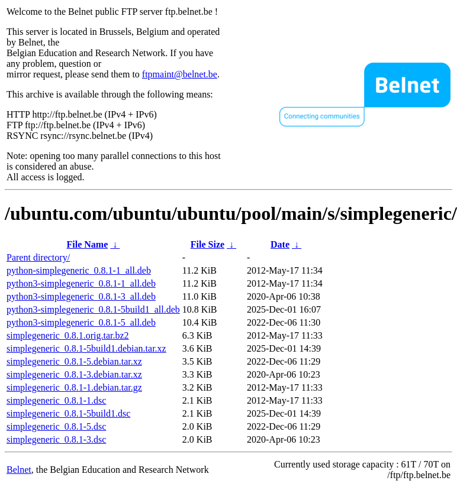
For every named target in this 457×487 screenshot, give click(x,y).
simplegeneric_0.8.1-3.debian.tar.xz (74, 374)
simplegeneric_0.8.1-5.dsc (56, 426)
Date (280, 244)
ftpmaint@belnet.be (179, 74)
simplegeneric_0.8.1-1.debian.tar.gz (74, 387)
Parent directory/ (38, 257)
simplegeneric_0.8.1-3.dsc (56, 439)
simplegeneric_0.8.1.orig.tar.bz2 (68, 335)
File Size (207, 244)
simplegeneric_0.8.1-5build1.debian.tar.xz (86, 348)
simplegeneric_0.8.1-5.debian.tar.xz (74, 361)
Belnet (19, 470)
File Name (87, 244)
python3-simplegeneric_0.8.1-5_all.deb (81, 322)
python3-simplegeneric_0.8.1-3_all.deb (81, 296)
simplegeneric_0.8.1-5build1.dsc (68, 413)
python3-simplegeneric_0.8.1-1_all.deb (81, 283)
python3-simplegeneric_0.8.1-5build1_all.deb (93, 309)
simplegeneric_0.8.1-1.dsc (56, 400)
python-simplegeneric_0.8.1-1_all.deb (79, 270)
